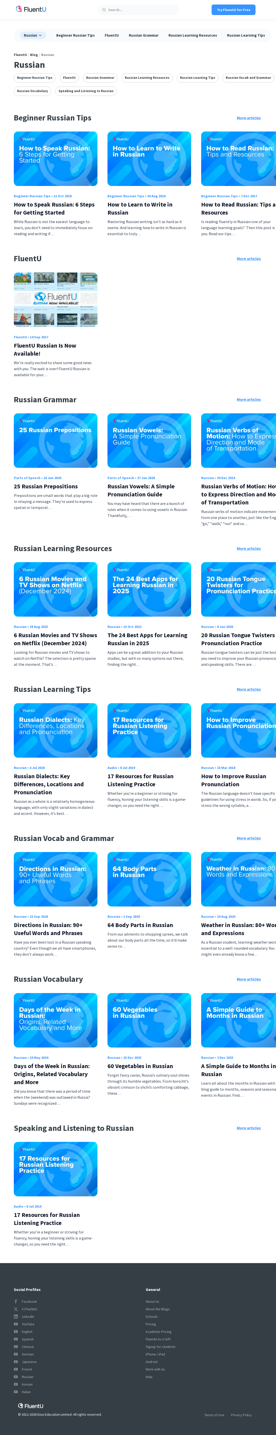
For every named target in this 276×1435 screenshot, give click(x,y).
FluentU (112, 35)
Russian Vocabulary (32, 91)
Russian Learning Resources (193, 35)
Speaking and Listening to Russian (86, 91)
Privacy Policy (241, 1415)
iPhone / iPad (155, 1354)
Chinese (24, 1346)
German (24, 1354)
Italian (22, 1392)
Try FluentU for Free (233, 10)
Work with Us (155, 1369)
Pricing (151, 1324)
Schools (152, 1316)
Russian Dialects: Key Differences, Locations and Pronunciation (49, 784)
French (23, 1369)
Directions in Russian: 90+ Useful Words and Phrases (48, 929)
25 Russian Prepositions (46, 486)
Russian (207, 478)
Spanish (24, 1339)
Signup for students (161, 1346)
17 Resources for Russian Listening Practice (140, 780)
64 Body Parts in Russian (140, 925)
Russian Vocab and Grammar (248, 78)
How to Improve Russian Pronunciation (233, 780)
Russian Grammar (143, 35)
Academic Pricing (159, 1331)
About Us (152, 1301)
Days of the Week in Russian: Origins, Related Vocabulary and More (52, 1074)
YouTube (24, 1324)
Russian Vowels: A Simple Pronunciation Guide (141, 490)
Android (151, 1361)
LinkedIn (24, 1316)
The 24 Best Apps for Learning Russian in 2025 (147, 639)
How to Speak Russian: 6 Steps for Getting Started (54, 208)
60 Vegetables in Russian (140, 1066)
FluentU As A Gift (158, 1339)
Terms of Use (214, 1415)
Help (149, 1377)
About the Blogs (158, 1309)
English (23, 1331)
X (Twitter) (25, 1309)
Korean (23, 1384)
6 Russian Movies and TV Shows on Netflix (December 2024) (55, 639)
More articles (249, 117)
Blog (34, 54)
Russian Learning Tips (246, 35)
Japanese (25, 1361)
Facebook (25, 1301)
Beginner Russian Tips (75, 35)
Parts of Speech (27, 478)
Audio (112, 767)
